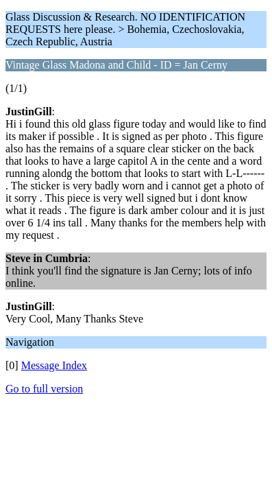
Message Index (54, 365)
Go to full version (44, 389)
